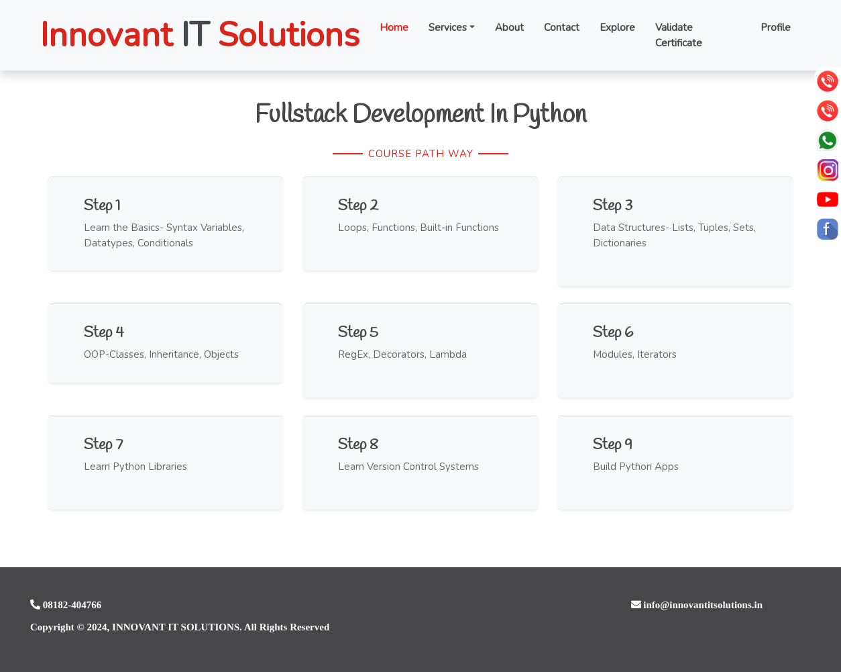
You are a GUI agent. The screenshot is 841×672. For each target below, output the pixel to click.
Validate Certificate (678, 35)
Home (394, 27)
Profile (776, 27)
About (509, 27)
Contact (561, 27)
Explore (617, 27)
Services (448, 27)
